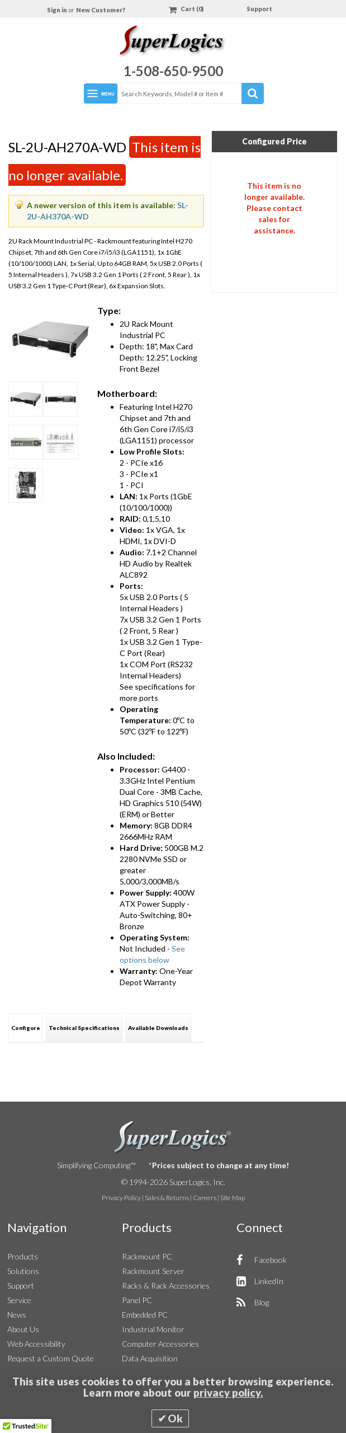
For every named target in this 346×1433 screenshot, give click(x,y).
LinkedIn (268, 1281)
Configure (25, 1027)
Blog (261, 1302)
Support (259, 8)
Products (22, 1256)
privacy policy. (228, 1392)
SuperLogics (173, 1137)
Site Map (232, 1197)
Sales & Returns (167, 1197)
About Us (23, 1329)
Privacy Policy (121, 1197)
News (16, 1314)
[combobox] (190, 93)
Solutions (23, 1271)
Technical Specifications (84, 1027)
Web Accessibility (36, 1343)
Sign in (57, 9)
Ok (175, 1418)
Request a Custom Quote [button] (50, 1358)
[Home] (173, 43)
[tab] (25, 1027)
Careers (204, 1197)
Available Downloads (158, 1027)
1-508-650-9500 (173, 71)
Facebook (270, 1260)
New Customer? (100, 9)
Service (19, 1300)
